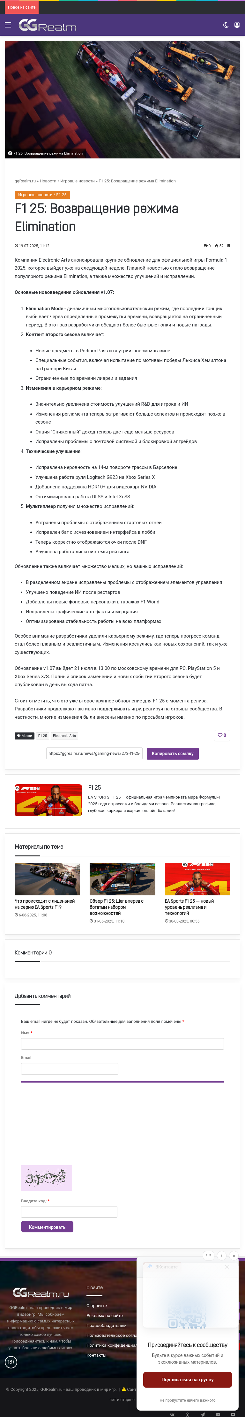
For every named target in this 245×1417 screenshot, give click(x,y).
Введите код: (35, 1199)
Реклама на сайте (104, 1313)
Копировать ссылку (173, 753)
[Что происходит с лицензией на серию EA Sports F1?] (47, 877)
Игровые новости (77, 181)
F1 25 (42, 736)
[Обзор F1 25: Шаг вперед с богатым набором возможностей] (122, 877)
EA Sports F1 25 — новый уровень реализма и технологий (189, 906)
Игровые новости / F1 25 (42, 194)
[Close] (234, 1255)
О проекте (96, 1303)
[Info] (221, 1255)
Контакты (96, 1353)
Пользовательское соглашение (118, 1333)
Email (26, 1055)
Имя (26, 1031)
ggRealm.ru (25, 181)
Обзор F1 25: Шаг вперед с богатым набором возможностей (117, 906)
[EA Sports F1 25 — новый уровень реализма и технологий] (197, 877)
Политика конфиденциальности (119, 1343)
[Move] (208, 1255)
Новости (48, 181)
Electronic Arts (64, 736)
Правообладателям (106, 1323)
